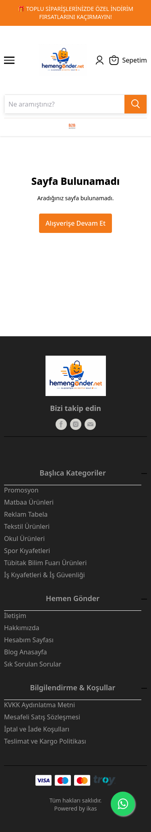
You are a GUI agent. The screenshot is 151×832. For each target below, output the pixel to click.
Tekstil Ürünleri (27, 526)
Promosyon (21, 490)
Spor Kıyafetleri (27, 550)
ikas (92, 808)
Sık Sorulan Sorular (32, 664)
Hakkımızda (21, 627)
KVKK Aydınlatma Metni (39, 704)
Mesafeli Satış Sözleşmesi (42, 717)
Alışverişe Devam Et (75, 223)
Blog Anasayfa (25, 652)
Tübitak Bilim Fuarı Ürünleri (45, 562)
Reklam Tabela (26, 514)
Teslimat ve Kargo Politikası (45, 741)
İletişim (15, 615)
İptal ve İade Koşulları (36, 729)
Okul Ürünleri (24, 538)
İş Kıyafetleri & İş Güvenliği (44, 574)
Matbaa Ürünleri (29, 502)
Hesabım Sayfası (29, 639)
